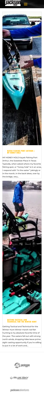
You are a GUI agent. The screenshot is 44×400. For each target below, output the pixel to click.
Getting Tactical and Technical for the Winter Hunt (22, 320)
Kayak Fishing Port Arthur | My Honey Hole (20, 151)
